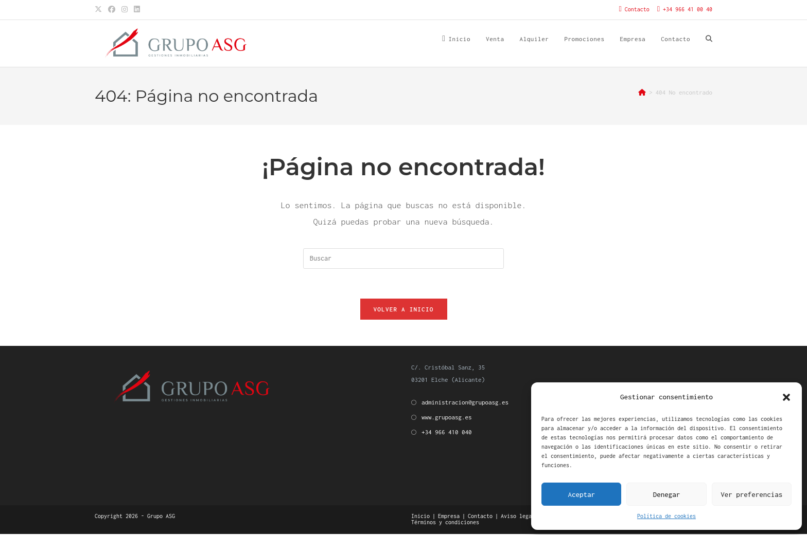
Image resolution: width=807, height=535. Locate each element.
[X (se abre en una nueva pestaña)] (100, 10)
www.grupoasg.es (447, 418)
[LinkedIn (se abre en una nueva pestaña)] (137, 10)
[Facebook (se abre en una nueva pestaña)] (111, 10)
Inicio (420, 517)
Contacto (480, 517)
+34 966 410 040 (447, 433)
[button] (786, 397)
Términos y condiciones (445, 523)
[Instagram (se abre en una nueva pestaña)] (124, 10)
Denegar (666, 494)
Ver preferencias (751, 494)
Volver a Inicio (404, 310)
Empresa (449, 517)
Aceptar (581, 494)
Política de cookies (666, 516)
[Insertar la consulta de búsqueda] (403, 258)
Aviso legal (518, 517)
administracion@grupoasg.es (465, 403)
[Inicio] (642, 92)
